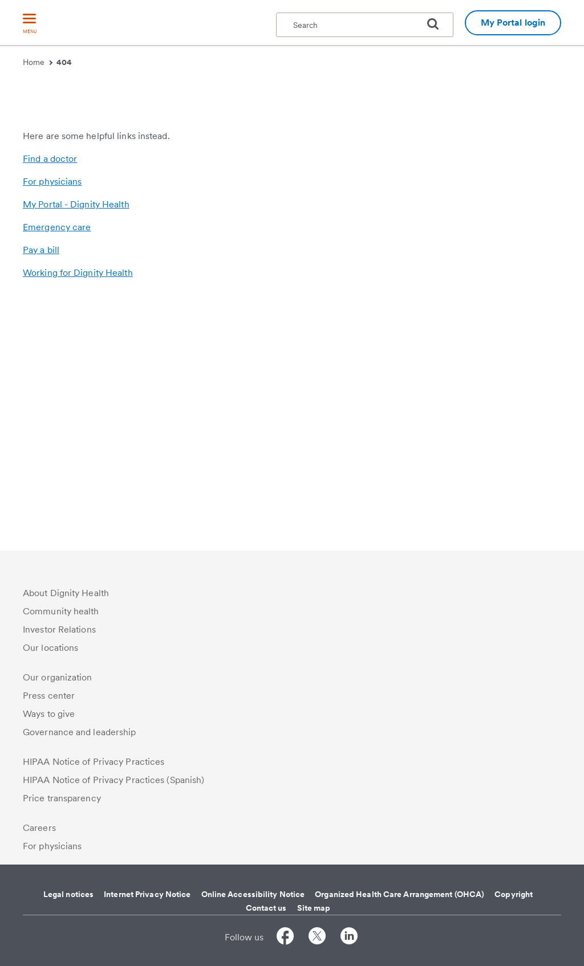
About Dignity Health (66, 593)
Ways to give (49, 713)
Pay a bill (41, 496)
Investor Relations (59, 629)
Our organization (57, 677)
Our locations (50, 647)
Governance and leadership (79, 732)
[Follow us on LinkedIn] (349, 938)
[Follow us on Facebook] (285, 938)
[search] (437, 24)
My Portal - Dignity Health (76, 451)
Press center (49, 695)
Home (37, 62)
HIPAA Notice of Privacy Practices (93, 761)
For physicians (52, 428)
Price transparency (62, 798)
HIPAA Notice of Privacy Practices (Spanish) (113, 780)
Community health (61, 611)
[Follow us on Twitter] (317, 938)
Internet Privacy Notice (147, 894)
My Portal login (513, 22)
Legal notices (68, 894)
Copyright (513, 894)
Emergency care (57, 473)
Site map (314, 907)
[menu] (29, 24)
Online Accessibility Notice (253, 894)
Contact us (266, 907)
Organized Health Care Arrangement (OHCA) (399, 894)
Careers (39, 827)
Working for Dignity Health (78, 519)
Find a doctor (50, 405)
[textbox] (364, 25)
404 (64, 62)
